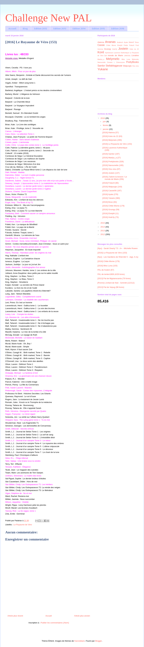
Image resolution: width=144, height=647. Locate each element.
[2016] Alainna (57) (110, 132)
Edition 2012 (40, 28)
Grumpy (107, 49)
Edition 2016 (117, 28)
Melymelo (112, 58)
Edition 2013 (59, 28)
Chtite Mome (111, 45)
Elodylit (119, 45)
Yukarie (103, 69)
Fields (126, 45)
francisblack (79, 641)
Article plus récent (15, 616)
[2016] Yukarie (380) (111, 198)
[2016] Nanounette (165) (112, 165)
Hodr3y (114, 49)
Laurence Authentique (121, 53)
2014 (102, 227)
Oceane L (111, 62)
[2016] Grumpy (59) (110, 209)
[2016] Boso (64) (109, 202)
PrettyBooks (132, 62)
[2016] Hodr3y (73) (110, 217)
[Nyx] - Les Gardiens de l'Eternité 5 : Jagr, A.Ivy (118, 257)
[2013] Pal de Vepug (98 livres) (111, 287)
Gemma (100, 49)
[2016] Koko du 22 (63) (112, 136)
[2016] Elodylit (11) (110, 213)
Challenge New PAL (48, 18)
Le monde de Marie (114, 55)
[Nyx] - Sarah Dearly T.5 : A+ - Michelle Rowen (118, 248)
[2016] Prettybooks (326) (113, 161)
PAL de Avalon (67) (106, 270)
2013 (102, 230)
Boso (137, 42)
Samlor (101, 65)
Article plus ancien (82, 616)
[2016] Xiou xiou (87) (111, 169)
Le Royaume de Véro (23, 524)
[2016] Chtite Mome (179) (113, 206)
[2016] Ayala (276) (110, 194)
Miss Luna (126, 59)
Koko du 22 (134, 49)
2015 (102, 223)
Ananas (110, 41)
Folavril (131, 45)
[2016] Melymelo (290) (112, 140)
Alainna (101, 42)
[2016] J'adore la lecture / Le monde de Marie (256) (114, 178)
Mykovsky (135, 59)
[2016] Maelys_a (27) (111, 157)
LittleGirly (127, 55)
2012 (102, 234)
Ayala (126, 42)
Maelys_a (101, 59)
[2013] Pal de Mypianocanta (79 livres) (114, 278)
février (106, 125)
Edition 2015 (98, 28)
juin (104, 121)
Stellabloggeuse (114, 65)
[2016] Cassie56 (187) (112, 190)
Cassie (101, 45)
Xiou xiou (135, 66)
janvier (106, 129)
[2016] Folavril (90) (110, 183)
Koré (101, 52)
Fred (137, 45)
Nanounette (102, 62)
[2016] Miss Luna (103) (107, 266)
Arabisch (120, 42)
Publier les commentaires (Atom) (55, 623)
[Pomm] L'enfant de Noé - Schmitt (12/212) (116, 283)
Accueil (12, 28)
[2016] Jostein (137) (111, 173)
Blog (25, 28)
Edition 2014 (79, 28)
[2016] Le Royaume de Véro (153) (117, 144)
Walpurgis (127, 66)
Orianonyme (120, 62)
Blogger (98, 641)
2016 (102, 118)
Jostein (123, 48)
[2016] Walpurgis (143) (112, 187)
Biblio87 (131, 42)
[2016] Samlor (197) (111, 154)
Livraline (135, 55)
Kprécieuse (109, 53)
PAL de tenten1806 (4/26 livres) (111, 274)
